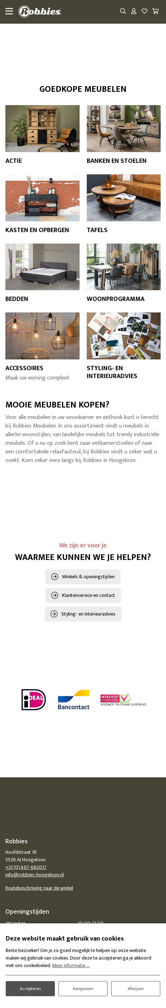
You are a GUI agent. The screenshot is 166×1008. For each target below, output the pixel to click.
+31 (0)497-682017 (26, 867)
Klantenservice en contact (88, 595)
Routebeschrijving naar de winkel (39, 888)
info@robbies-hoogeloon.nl (34, 875)
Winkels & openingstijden (88, 577)
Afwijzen (136, 988)
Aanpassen (83, 988)
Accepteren (30, 988)
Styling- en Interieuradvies (88, 614)
